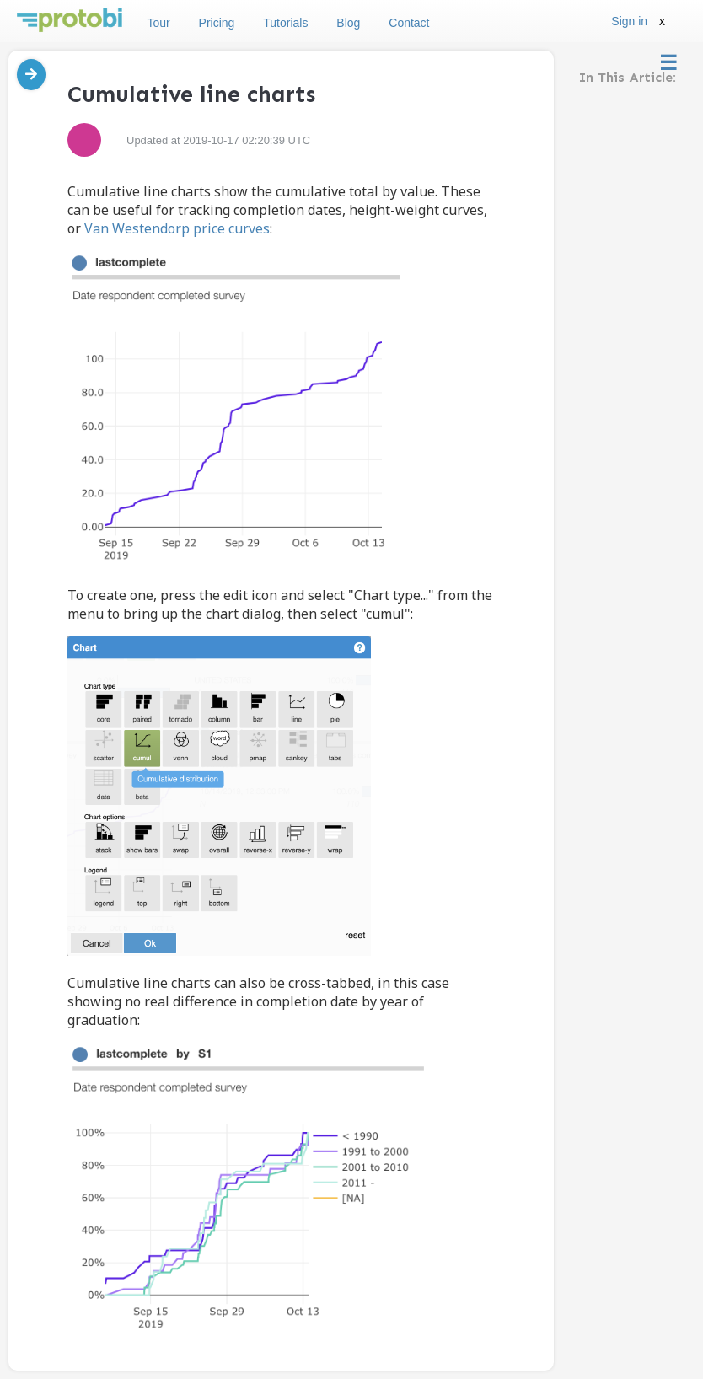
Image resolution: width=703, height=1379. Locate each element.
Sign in (629, 21)
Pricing (217, 23)
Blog (348, 23)
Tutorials (285, 23)
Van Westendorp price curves (177, 228)
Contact (409, 23)
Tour (158, 23)
